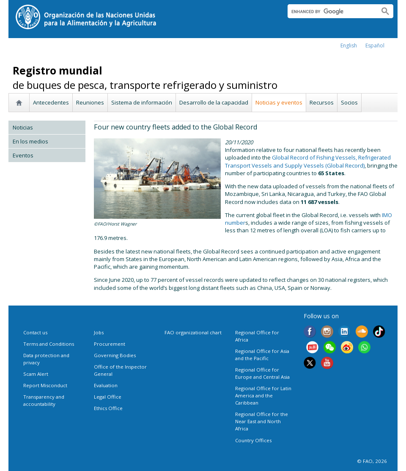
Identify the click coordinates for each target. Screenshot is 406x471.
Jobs (99, 332)
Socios (349, 102)
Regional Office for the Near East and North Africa (261, 421)
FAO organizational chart (193, 332)
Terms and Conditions (48, 344)
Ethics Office (108, 408)
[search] (330, 11)
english (348, 45)
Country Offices (253, 440)
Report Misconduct (45, 385)
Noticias (23, 127)
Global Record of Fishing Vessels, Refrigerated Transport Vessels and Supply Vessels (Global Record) (308, 161)
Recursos (322, 102)
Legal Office (107, 397)
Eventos (23, 155)
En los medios (30, 141)
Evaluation (106, 385)
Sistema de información (141, 102)
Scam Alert (35, 374)
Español (374, 45)
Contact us (35, 332)
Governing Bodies (115, 355)
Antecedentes (51, 102)
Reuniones (90, 102)
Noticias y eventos (278, 102)
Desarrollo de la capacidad (213, 102)
